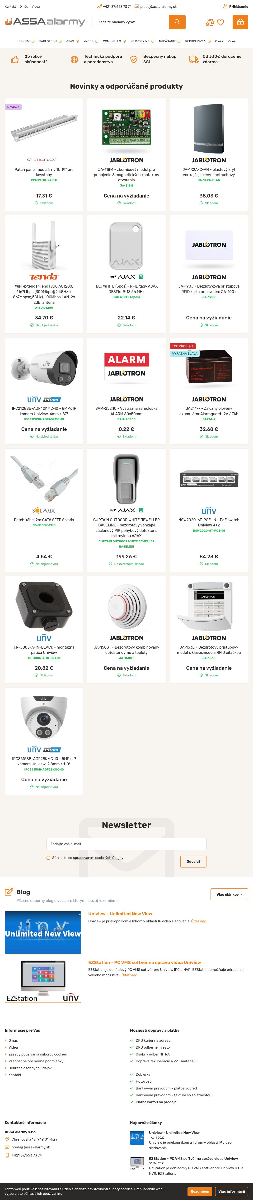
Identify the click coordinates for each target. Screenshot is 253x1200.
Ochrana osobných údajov (30, 1068)
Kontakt (10, 6)
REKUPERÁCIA (198, 41)
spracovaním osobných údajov (98, 858)
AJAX (72, 41)
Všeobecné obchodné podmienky (36, 1061)
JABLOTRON (50, 41)
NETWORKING (143, 41)
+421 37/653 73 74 (27, 1155)
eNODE (91, 41)
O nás (24, 6)
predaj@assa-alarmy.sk (31, 1147)
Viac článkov (229, 894)
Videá (36, 6)
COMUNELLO (114, 41)
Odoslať (193, 861)
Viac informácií (231, 1191)
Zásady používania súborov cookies (38, 1054)
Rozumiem (200, 1191)
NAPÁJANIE (170, 41)
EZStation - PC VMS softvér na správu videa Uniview (144, 962)
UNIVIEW (26, 41)
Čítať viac (199, 921)
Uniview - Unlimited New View (120, 913)
